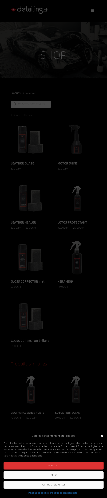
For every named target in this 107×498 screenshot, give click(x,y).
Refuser (53, 475)
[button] (102, 436)
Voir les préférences (53, 484)
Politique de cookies (38, 493)
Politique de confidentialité (63, 493)
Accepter (53, 465)
